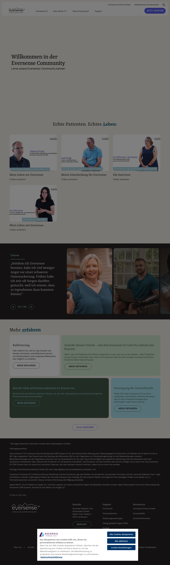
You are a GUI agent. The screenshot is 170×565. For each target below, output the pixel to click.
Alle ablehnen (121, 541)
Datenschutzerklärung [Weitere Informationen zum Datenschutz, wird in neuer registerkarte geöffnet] (51, 557)
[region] (87, 545)
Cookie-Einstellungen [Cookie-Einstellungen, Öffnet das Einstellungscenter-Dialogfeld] (121, 547)
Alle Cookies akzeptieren (121, 534)
